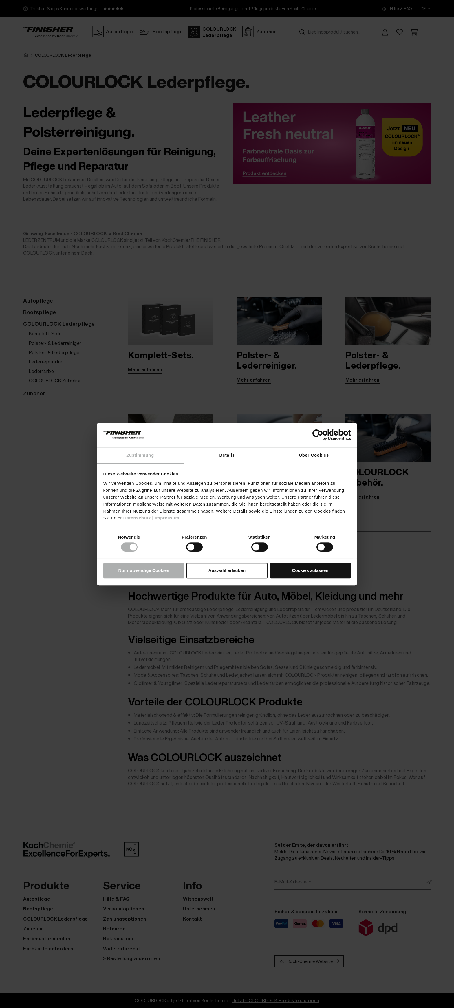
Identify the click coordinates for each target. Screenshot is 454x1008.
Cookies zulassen (310, 570)
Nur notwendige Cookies (143, 570)
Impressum (167, 517)
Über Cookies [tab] (314, 455)
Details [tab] (227, 455)
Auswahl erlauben (227, 570)
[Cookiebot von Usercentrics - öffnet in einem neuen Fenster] (325, 434)
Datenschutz (137, 517)
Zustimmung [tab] (140, 455)
